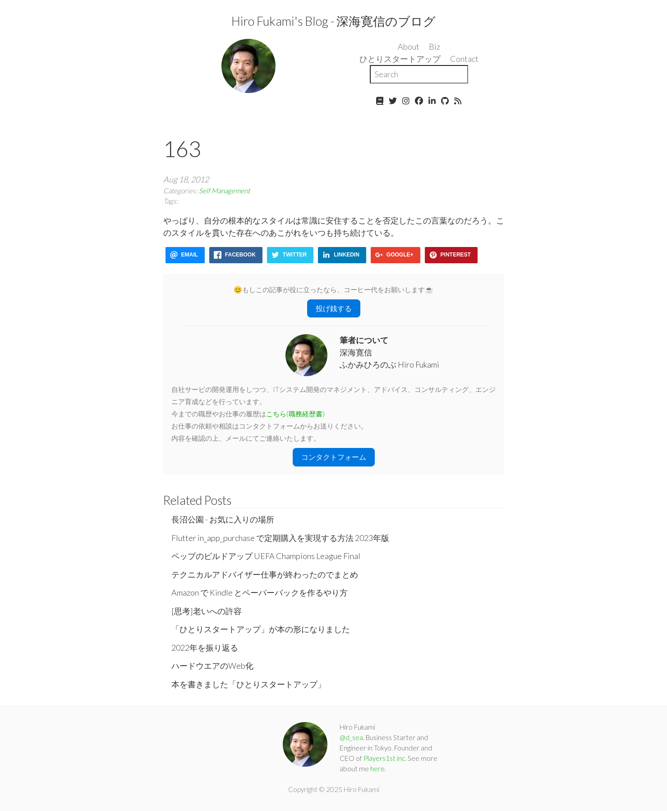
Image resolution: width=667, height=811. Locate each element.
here (377, 768)
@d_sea (351, 737)
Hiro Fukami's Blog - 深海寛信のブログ (333, 21)
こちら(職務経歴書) (295, 414)
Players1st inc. (384, 758)
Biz (434, 46)
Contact (464, 59)
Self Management (224, 190)
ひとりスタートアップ (400, 59)
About (408, 46)
